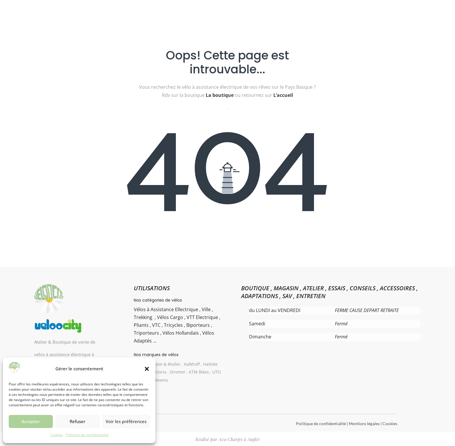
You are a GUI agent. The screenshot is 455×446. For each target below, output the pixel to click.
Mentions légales (364, 423)
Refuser (77, 421)
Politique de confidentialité (87, 434)
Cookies (56, 434)
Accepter (30, 421)
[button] (147, 369)
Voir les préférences (126, 421)
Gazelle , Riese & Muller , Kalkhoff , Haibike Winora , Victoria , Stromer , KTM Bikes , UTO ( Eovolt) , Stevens (177, 371)
